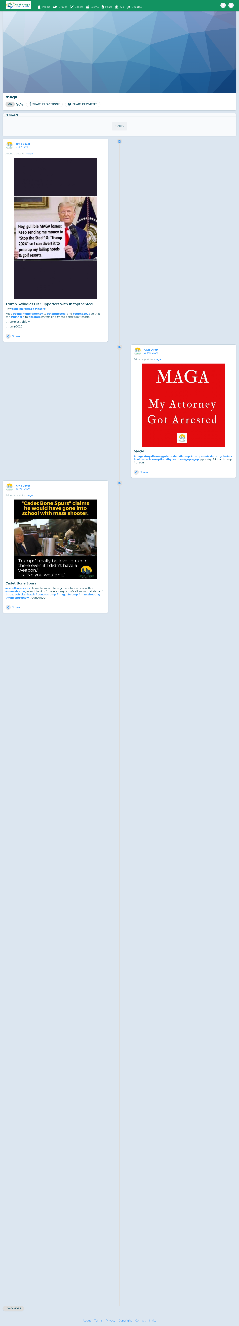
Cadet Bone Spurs (20, 583)
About (87, 1320)
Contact (140, 1320)
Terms (98, 1320)
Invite (152, 1320)
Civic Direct (23, 143)
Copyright (125, 1320)
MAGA (139, 451)
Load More (13, 1308)
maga (29, 153)
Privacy (110, 1320)
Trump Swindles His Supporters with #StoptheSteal (49, 304)
